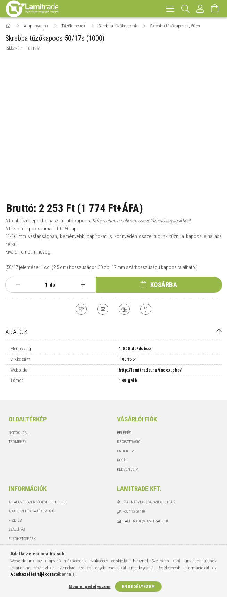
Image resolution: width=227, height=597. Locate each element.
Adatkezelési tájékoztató (31, 511)
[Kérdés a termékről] (145, 309)
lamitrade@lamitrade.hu (146, 521)
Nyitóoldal (18, 432)
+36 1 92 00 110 (134, 511)
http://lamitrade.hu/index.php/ (150, 370)
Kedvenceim (127, 469)
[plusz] (82, 284)
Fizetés (15, 520)
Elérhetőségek (22, 539)
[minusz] (18, 284)
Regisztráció (129, 442)
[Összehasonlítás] (124, 309)
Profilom (125, 451)
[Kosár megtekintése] (215, 8)
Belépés (124, 432)
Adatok (16, 332)
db (52, 285)
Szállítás (17, 529)
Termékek (17, 442)
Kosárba (163, 285)
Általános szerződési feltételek (38, 502)
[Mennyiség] (43, 285)
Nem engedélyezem (89, 586)
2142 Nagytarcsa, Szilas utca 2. (149, 502)
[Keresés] (185, 8)
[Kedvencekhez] (81, 309)
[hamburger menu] (170, 8)
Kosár (122, 460)
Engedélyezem (138, 586)
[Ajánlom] (102, 309)
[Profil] (200, 8)
